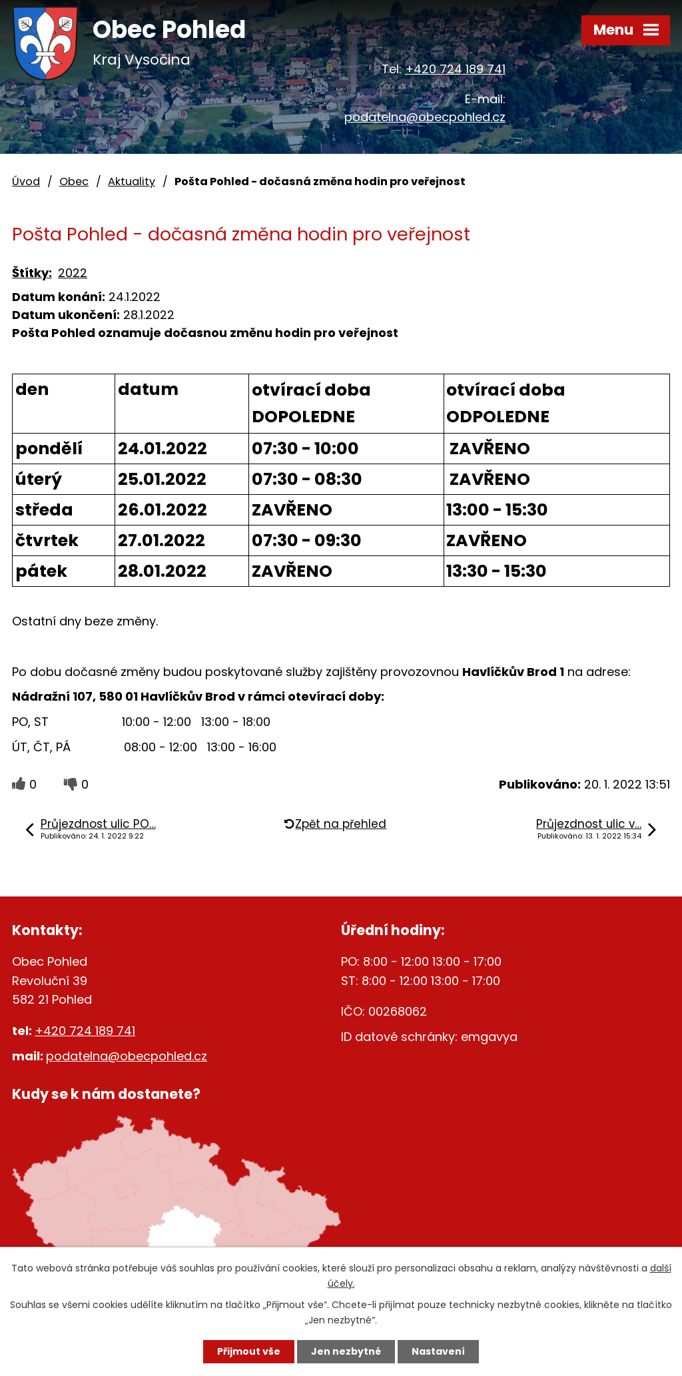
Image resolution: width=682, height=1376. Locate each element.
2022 (72, 272)
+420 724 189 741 (455, 69)
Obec (74, 181)
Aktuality (131, 181)
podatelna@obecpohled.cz (425, 117)
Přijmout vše (248, 1351)
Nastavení (438, 1351)
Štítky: (32, 272)
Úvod (26, 181)
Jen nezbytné (346, 1351)
